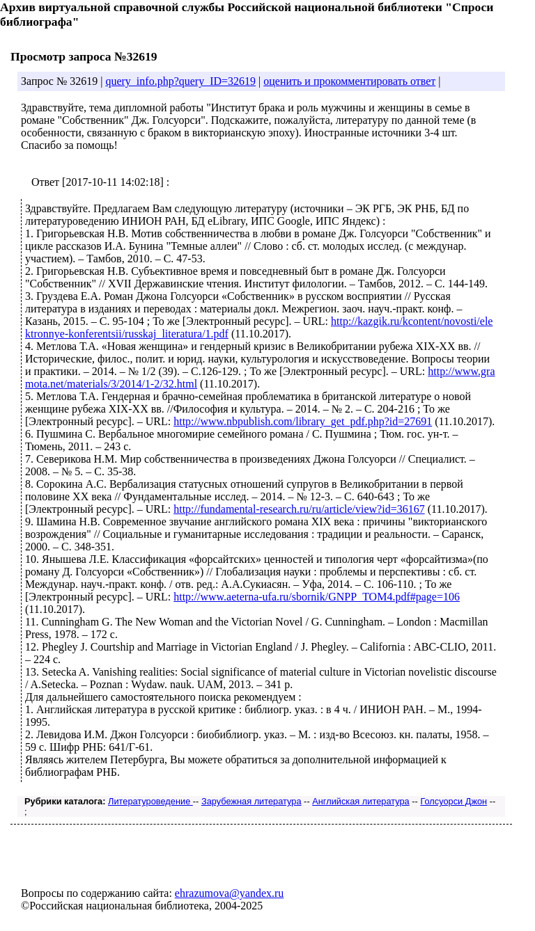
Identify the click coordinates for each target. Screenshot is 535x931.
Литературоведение (150, 801)
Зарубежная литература (251, 801)
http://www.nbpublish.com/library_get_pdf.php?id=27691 (302, 421)
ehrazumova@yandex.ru (229, 893)
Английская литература (361, 801)
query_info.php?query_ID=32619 (180, 81)
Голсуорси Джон (453, 801)
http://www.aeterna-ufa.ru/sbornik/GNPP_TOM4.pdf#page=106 (316, 597)
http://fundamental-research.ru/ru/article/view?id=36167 (298, 509)
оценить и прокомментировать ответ (349, 81)
